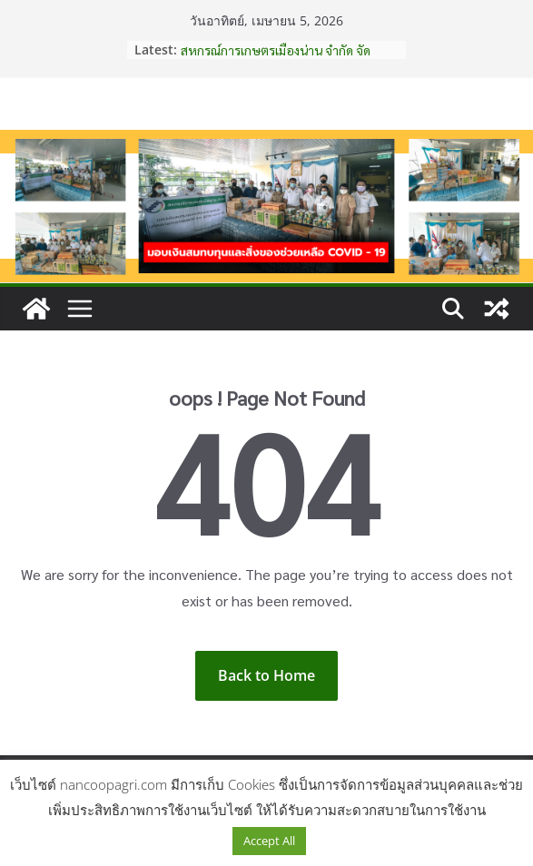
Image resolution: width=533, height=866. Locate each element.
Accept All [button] (269, 840)
